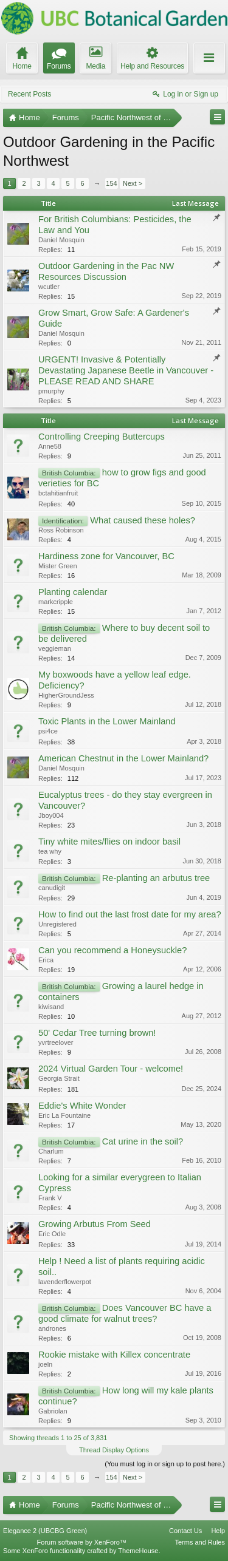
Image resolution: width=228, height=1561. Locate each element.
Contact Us (185, 1530)
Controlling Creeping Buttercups (101, 436)
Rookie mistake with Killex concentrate (114, 1354)
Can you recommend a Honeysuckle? (112, 950)
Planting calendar (72, 592)
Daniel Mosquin (61, 239)
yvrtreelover (55, 1042)
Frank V (50, 1198)
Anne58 (49, 446)
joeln (45, 1364)
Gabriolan (52, 1411)
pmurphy (51, 391)
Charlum (51, 1151)
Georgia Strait (59, 1078)
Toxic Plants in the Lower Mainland (107, 721)
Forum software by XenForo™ (81, 1542)
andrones (52, 1328)
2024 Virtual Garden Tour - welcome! (110, 1068)
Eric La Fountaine (64, 1115)
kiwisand (51, 1006)
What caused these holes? (142, 520)
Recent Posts (29, 94)
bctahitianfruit (58, 493)
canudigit (51, 887)
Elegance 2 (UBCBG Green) (45, 1530)
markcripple (55, 601)
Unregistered (57, 924)
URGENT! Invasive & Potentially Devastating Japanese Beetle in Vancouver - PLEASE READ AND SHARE (125, 370)
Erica (46, 960)
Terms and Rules (199, 1542)
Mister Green (57, 566)
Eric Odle (52, 1233)
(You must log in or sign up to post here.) (165, 1463)
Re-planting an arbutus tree (156, 878)
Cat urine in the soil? (143, 1141)
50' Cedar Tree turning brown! (97, 1033)
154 (111, 183)
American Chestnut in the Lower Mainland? (123, 758)
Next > (132, 183)
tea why (49, 851)
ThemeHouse (138, 1550)
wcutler (49, 286)
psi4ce (48, 731)
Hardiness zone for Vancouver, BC (106, 556)
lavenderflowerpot (64, 1281)
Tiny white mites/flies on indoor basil (109, 841)
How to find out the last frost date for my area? (129, 914)
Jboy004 (51, 815)
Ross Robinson (61, 530)
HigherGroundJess (66, 695)
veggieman (54, 648)
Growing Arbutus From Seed (94, 1224)
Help (218, 1530)
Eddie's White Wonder (82, 1105)
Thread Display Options (114, 1450)
